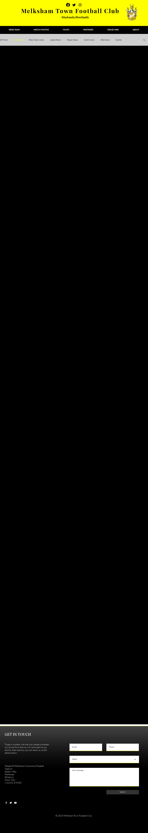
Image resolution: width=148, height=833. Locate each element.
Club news (18, 40)
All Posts (4, 40)
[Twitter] (74, 5)
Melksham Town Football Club (70, 11)
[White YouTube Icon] (15, 802)
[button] (14, 29)
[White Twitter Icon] (10, 802)
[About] (104, 759)
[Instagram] (80, 5)
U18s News (105, 40)
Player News (72, 40)
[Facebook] (68, 5)
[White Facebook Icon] (6, 802)
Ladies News (55, 40)
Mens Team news (36, 40)
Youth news (89, 40)
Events (119, 40)
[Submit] (122, 792)
